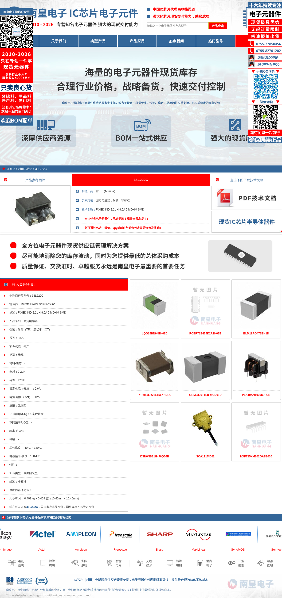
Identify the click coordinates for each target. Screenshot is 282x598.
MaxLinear (201, 549)
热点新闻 (176, 41)
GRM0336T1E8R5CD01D (205, 395)
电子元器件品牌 (33, 517)
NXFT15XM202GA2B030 (256, 456)
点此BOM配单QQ (268, 64)
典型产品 (98, 41)
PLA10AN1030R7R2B (256, 395)
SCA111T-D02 (205, 456)
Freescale (122, 549)
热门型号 (215, 41)
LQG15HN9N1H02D (154, 333)
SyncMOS (240, 549)
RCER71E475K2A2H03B (205, 333)
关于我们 (58, 41)
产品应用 (137, 41)
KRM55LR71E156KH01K (154, 395)
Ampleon (83, 549)
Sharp (162, 549)
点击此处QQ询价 (268, 57)
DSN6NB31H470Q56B (154, 456)
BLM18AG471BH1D (256, 333)
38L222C (41, 169)
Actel (44, 549)
